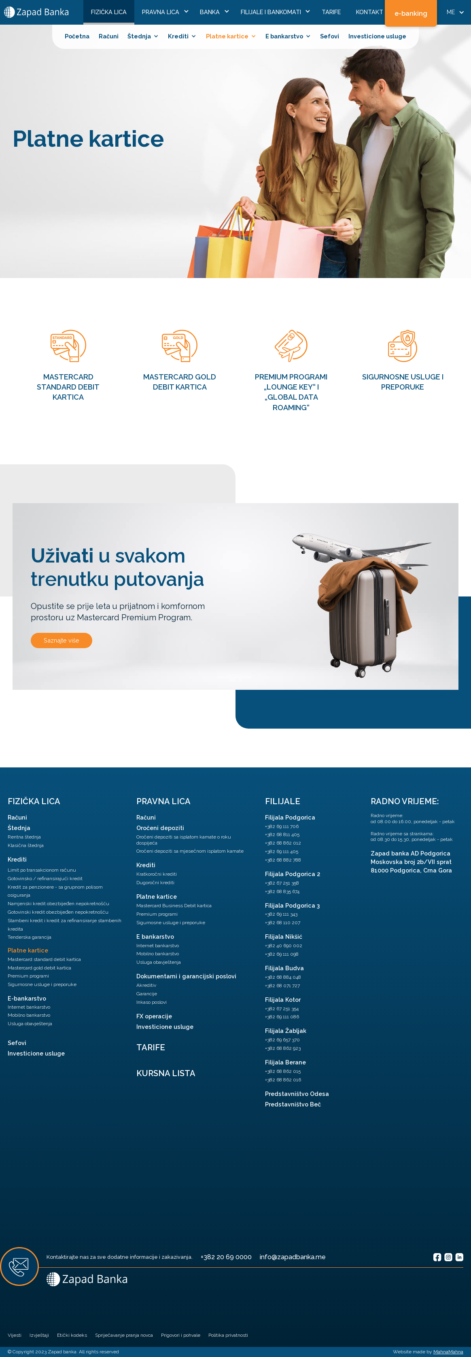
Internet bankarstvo (29, 1007)
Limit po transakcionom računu (42, 870)
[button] (163, 12)
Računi (109, 36)
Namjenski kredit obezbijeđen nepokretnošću (58, 903)
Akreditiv (146, 985)
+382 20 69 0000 (226, 1257)
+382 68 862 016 (283, 1080)
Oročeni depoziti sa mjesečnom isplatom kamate (190, 851)
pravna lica (163, 801)
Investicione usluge (377, 36)
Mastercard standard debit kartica (44, 959)
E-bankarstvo (27, 998)
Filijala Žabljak (285, 1030)
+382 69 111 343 (281, 914)
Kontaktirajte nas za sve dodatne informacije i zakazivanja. (120, 1257)
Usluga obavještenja (30, 1023)
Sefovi (329, 36)
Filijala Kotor (283, 999)
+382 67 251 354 (282, 1008)
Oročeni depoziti (160, 827)
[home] (36, 12)
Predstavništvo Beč (293, 1104)
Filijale (282, 801)
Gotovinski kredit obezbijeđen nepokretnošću (58, 912)
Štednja (19, 827)
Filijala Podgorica (290, 817)
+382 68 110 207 (282, 922)
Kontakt (369, 11)
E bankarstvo (155, 936)
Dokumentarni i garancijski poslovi (186, 976)
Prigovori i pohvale (180, 1335)
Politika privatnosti (228, 1335)
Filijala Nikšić (283, 936)
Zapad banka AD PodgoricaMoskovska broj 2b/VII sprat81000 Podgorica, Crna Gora (411, 862)
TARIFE (150, 1047)
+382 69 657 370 (282, 1040)
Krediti (17, 859)
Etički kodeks (72, 1335)
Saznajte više (61, 640)
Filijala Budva (284, 968)
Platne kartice (28, 950)
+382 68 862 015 (283, 1071)
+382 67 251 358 (282, 883)
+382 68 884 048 (283, 977)
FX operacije (154, 1016)
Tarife (331, 11)
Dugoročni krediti (155, 882)
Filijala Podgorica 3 (292, 905)
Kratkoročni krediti (156, 874)
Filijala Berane (285, 1062)
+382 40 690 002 (283, 945)
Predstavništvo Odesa (297, 1093)
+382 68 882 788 (283, 860)
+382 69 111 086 (282, 1017)
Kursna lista (165, 1073)
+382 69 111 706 (282, 826)
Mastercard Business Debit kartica (174, 905)
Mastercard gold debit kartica (39, 968)
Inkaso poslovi (151, 1002)
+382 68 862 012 (283, 843)
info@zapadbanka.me (293, 1257)
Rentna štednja (24, 837)
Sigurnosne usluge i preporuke (42, 984)
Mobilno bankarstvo (29, 1015)
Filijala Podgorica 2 (292, 873)
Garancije (146, 994)
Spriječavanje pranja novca (124, 1335)
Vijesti (14, 1335)
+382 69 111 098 (282, 954)
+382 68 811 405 (282, 834)
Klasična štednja (26, 845)
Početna (77, 36)
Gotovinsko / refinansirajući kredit (45, 878)
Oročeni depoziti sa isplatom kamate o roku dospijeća (183, 839)
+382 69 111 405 (281, 851)
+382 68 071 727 (282, 985)
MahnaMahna (448, 1352)
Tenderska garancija (29, 937)
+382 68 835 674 (282, 891)
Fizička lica (34, 801)
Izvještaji (39, 1335)
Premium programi (28, 976)
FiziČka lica (109, 11)
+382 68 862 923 (283, 1048)
